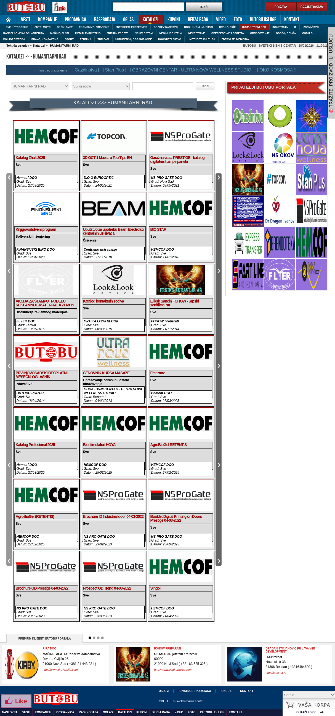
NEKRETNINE (196, 33)
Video (221, 19)
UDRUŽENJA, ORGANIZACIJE (133, 39)
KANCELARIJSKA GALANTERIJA (23, 33)
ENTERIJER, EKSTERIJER (131, 27)
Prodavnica (75, 19)
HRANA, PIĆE (227, 27)
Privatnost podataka (194, 691)
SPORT (69, 39)
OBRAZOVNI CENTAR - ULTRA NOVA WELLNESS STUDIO (113, 391)
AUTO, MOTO (42, 27)
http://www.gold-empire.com (173, 669)
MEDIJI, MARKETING (87, 33)
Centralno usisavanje (100, 249)
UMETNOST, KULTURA (201, 39)
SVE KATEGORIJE (17, 27)
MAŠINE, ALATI (59, 33)
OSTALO (307, 33)
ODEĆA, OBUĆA (286, 33)
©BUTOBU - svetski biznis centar (181, 701)
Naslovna (8, 19)
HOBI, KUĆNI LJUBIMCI (198, 27)
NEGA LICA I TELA (170, 33)
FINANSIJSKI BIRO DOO (35, 249)
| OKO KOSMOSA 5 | (279, 70)
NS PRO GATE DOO (166, 178)
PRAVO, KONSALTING (45, 39)
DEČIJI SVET (65, 27)
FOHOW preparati (165, 321)
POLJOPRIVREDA (14, 39)
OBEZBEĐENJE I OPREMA (227, 33)
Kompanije (47, 19)
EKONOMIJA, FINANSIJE (94, 27)
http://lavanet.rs (275, 672)
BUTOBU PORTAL (30, 393)
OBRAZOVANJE (259, 33)
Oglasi (129, 19)
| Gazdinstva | (86, 70)
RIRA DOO (49, 648)
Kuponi (174, 19)
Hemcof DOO (26, 178)
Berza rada (198, 19)
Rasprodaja (104, 19)
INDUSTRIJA (280, 27)
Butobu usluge (263, 19)
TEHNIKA (85, 39)
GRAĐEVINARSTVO (166, 27)
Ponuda (226, 691)
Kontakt (291, 19)
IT (295, 27)
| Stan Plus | (115, 70)
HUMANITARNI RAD (254, 27)
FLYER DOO (25, 321)
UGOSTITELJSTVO (169, 39)
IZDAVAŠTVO (311, 27)
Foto (238, 19)
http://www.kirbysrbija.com (60, 669)
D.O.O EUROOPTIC (99, 178)
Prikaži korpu (307, 712)
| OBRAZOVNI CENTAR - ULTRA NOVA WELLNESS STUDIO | (193, 70)
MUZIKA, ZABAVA (117, 33)
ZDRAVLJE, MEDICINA (235, 39)
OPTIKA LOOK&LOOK (101, 321)
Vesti (25, 19)
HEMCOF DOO (162, 249)
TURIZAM (103, 39)
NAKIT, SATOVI (144, 33)
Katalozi (148, 19)
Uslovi (164, 691)
